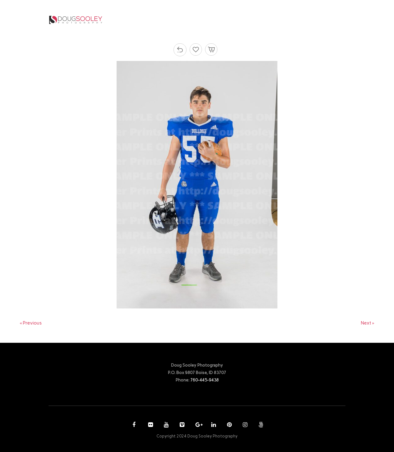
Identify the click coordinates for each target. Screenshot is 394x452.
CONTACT (314, 19)
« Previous (31, 323)
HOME (168, 19)
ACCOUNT (279, 19)
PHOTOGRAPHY (202, 19)
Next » (368, 323)
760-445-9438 (204, 379)
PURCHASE (245, 19)
